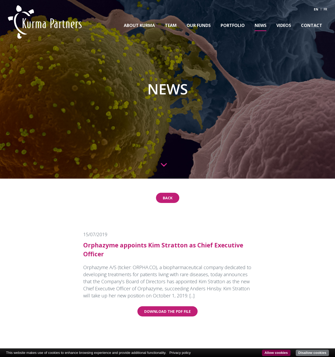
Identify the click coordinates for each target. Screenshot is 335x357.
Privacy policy (180, 353)
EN (316, 9)
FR (325, 9)
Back (167, 197)
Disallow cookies (312, 353)
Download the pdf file (167, 311)
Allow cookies (276, 353)
